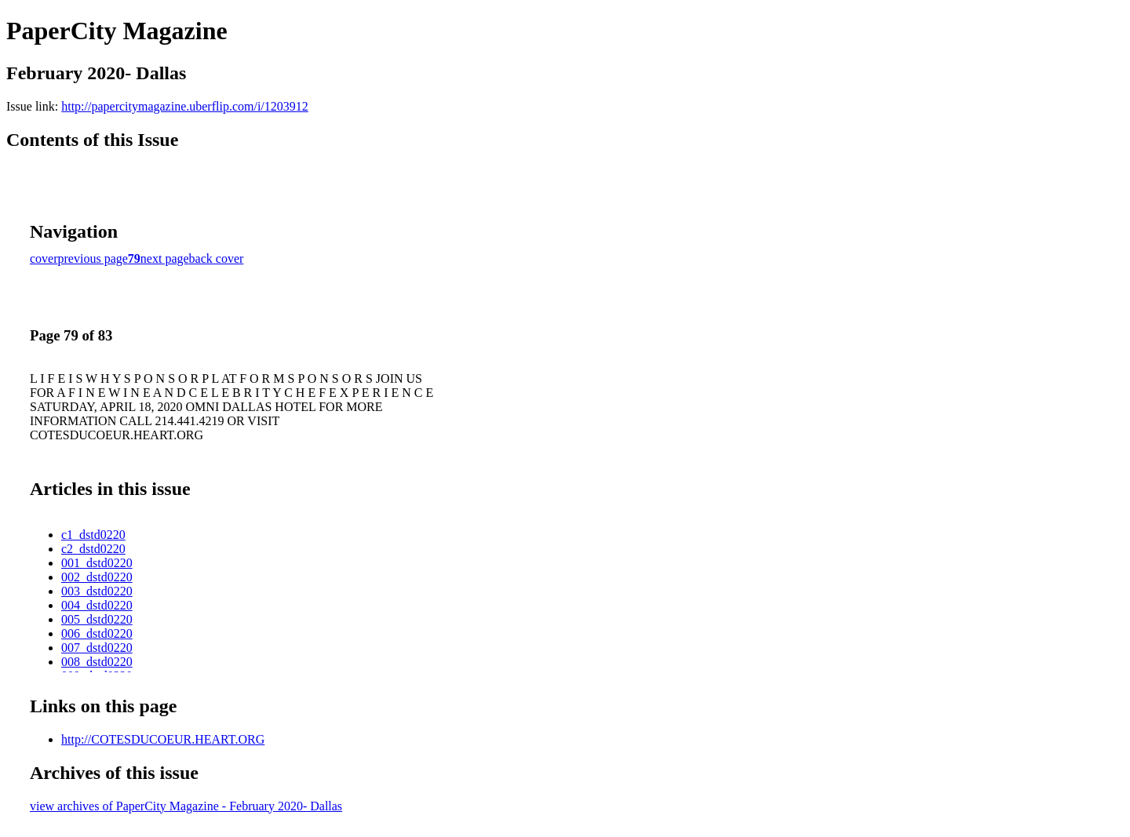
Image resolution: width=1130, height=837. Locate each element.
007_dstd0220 (97, 647)
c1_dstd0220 (93, 534)
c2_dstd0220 (93, 548)
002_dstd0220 (97, 577)
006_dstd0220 (97, 633)
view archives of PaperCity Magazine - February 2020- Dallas (186, 806)
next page (164, 258)
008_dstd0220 (97, 661)
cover (44, 258)
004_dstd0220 (97, 605)
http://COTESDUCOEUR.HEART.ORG (162, 739)
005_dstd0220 (97, 619)
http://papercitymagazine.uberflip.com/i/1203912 (184, 106)
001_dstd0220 (97, 563)
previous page (93, 258)
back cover (216, 258)
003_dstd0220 (97, 591)
